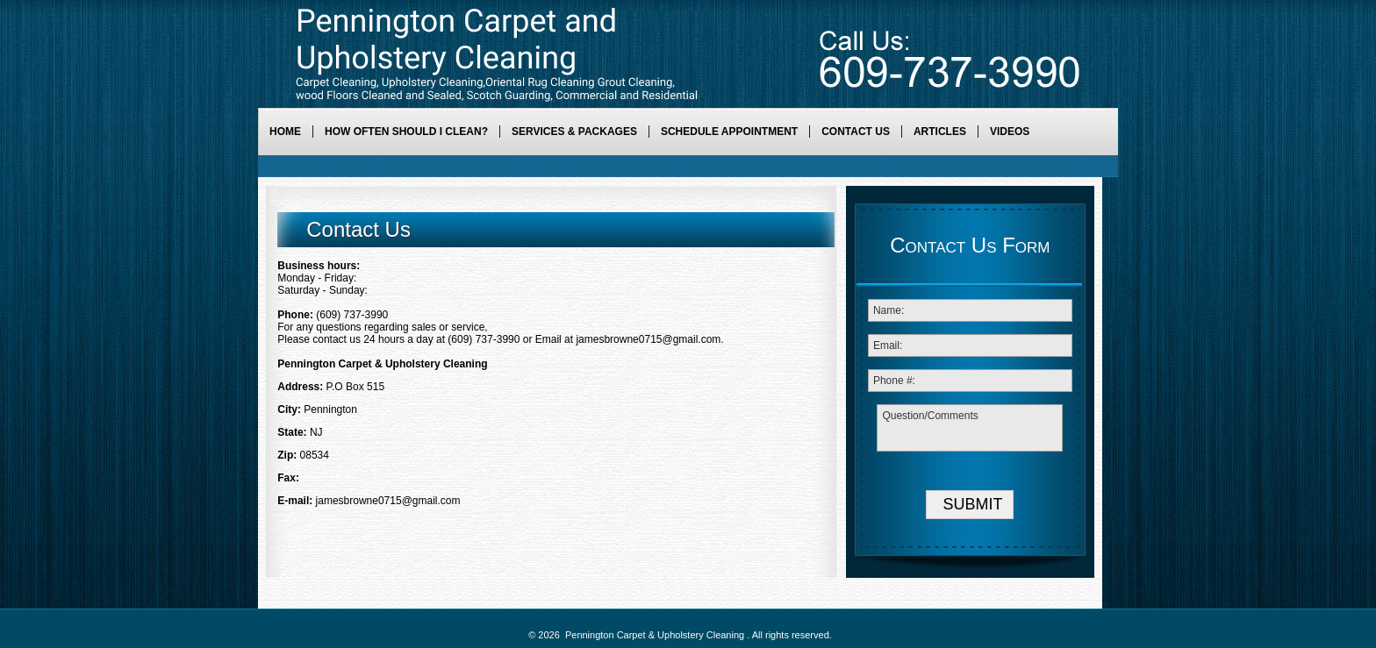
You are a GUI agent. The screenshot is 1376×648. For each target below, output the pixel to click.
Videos (1009, 131)
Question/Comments (970, 428)
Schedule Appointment (729, 131)
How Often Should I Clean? (406, 131)
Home (285, 131)
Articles (940, 131)
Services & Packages (574, 131)
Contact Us (855, 131)
